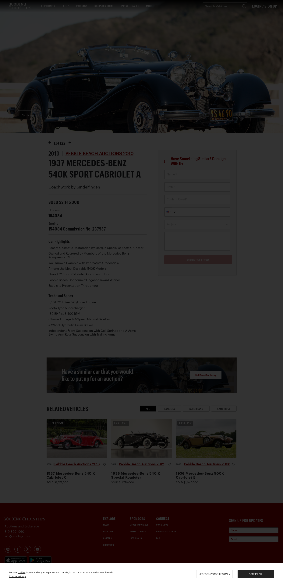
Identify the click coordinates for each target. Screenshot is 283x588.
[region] (141, 575)
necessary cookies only (214, 574)
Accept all (256, 574)
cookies (21, 572)
